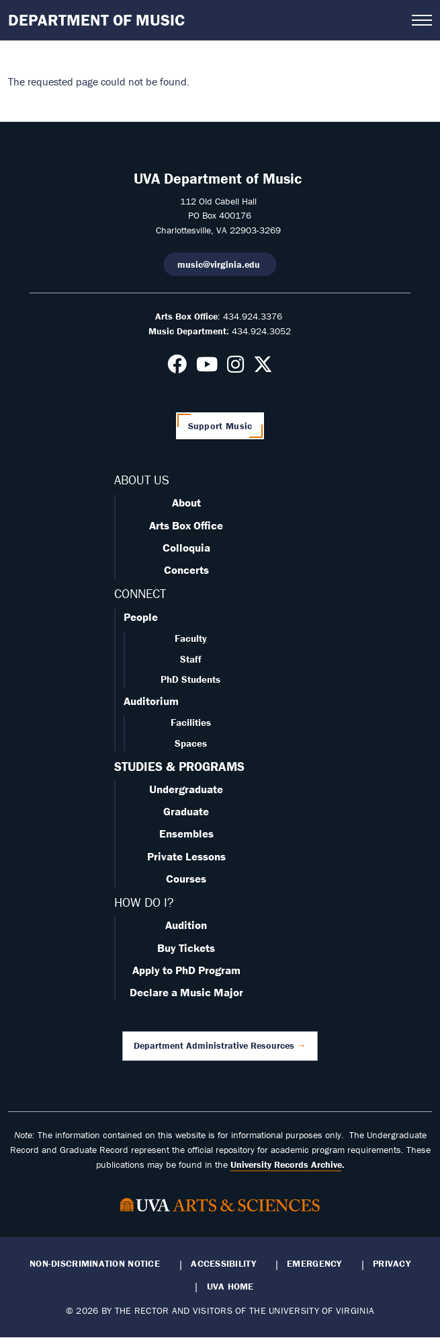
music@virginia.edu (220, 264)
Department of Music (96, 20)
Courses (186, 878)
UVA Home (230, 1286)
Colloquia (186, 547)
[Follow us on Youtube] (207, 368)
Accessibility (223, 1263)
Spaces (191, 743)
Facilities (191, 722)
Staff (191, 659)
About (186, 502)
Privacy (391, 1263)
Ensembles (186, 833)
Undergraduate (186, 789)
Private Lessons (186, 856)
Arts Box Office (186, 525)
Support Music (220, 426)
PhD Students (190, 679)
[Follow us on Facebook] (177, 368)
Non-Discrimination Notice (95, 1263)
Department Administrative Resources (214, 1045)
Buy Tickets (186, 947)
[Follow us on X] (263, 368)
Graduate (186, 811)
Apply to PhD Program (186, 970)
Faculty (191, 638)
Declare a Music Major (186, 992)
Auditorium (151, 701)
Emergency (314, 1263)
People (141, 616)
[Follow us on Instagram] (235, 368)
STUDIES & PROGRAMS (179, 766)
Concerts (186, 569)
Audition (186, 925)
